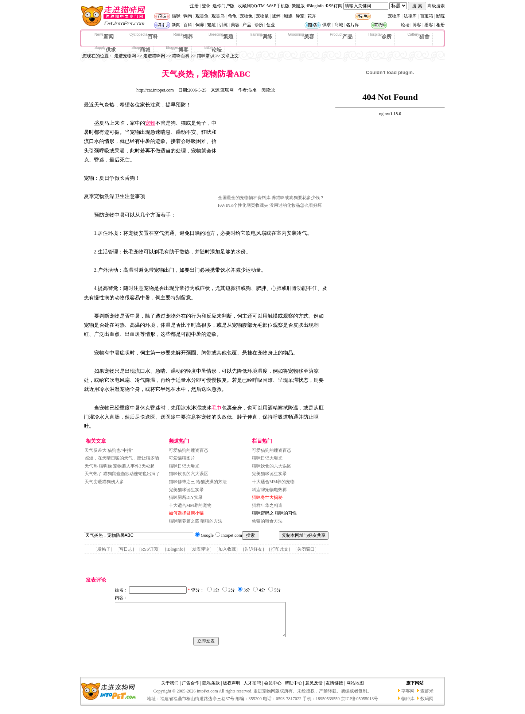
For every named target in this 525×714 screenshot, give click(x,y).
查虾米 (426, 697)
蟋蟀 (276, 16)
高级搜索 (436, 5)
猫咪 (176, 16)
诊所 (258, 24)
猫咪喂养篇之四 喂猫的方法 (195, 521)
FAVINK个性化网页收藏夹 (243, 205)
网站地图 (355, 689)
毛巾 (216, 408)
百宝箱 (426, 16)
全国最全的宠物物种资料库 (244, 197)
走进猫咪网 (154, 55)
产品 (246, 24)
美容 (235, 24)
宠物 (150, 123)
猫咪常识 (205, 55)
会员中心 (272, 689)
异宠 (300, 16)
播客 (428, 24)
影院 (440, 16)
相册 (440, 24)
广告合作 (190, 689)
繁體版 (298, 5)
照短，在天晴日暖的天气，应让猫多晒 (122, 458)
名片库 (352, 24)
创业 (270, 24)
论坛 (405, 24)
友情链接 (334, 689)
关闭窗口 (306, 549)
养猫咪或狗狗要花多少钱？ (298, 197)
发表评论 (201, 549)
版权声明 (231, 689)
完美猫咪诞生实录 (186, 489)
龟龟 (232, 16)
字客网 (408, 697)
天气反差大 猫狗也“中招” (109, 450)
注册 (194, 5)
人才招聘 (252, 689)
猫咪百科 (181, 55)
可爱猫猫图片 (182, 458)
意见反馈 (314, 689)
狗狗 (187, 16)
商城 (338, 24)
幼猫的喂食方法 (267, 521)
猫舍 (418, 36)
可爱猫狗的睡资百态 (188, 450)
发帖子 (103, 549)
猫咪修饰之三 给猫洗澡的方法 (198, 481)
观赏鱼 (202, 16)
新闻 (176, 24)
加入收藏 (227, 549)
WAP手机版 (278, 5)
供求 (326, 24)
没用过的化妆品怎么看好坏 (295, 205)
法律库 (410, 16)
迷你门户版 (223, 5)
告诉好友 (253, 549)
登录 (206, 5)
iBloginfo (315, 5)
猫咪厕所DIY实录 (186, 497)
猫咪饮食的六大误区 (188, 473)
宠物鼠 (262, 16)
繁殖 (211, 24)
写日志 (125, 549)
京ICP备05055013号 (359, 705)
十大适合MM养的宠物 (190, 505)
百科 (187, 24)
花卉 (311, 16)
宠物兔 (246, 16)
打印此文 (279, 549)
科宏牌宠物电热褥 (269, 489)
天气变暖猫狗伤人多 (104, 481)
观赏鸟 (218, 16)
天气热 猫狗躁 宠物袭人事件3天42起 (120, 466)
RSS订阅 (334, 5)
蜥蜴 (288, 16)
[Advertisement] (272, 147)
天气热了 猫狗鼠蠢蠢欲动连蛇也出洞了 (122, 473)
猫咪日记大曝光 (184, 466)
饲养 (199, 24)
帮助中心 (293, 689)
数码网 (426, 705)
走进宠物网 (125, 55)
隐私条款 (211, 689)
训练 (223, 24)
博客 (416, 24)
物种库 (408, 705)
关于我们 (170, 689)
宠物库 (394, 16)
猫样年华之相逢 (267, 505)
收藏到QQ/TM (251, 5)
